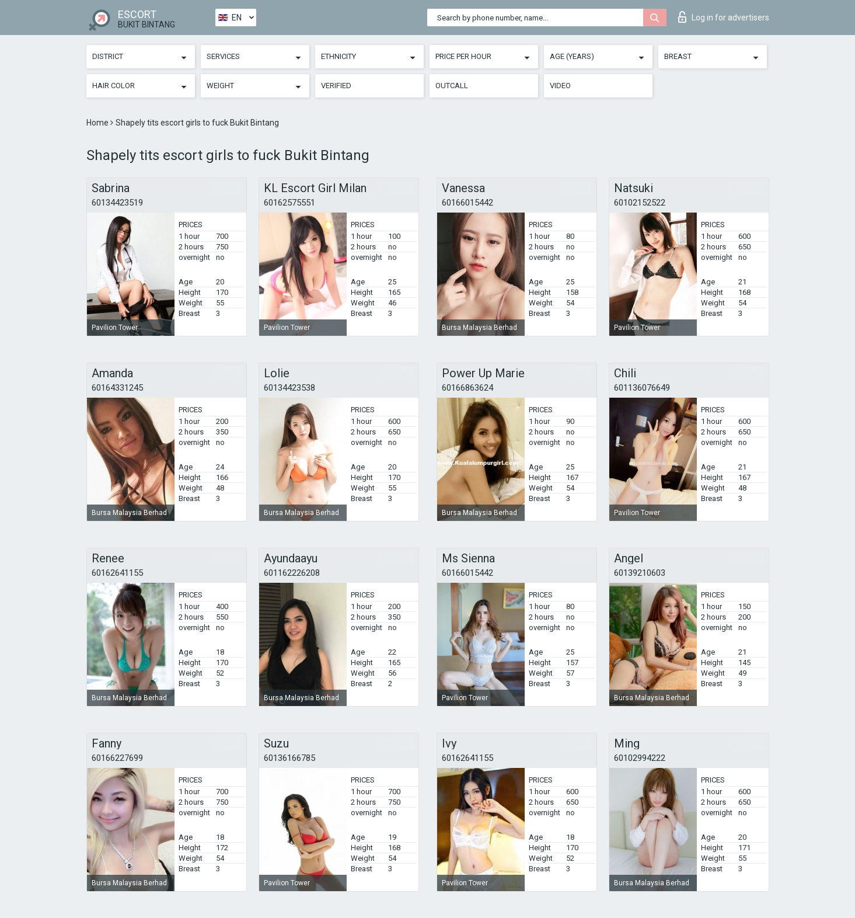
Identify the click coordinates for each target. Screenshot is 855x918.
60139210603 (639, 573)
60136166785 (289, 758)
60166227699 (117, 758)
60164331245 (117, 387)
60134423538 (289, 387)
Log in (723, 17)
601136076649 (642, 387)
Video (560, 85)
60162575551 (289, 202)
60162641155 (117, 573)
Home (98, 122)
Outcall (451, 85)
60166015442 (467, 202)
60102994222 (639, 758)
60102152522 (639, 202)
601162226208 (292, 573)
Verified (336, 85)
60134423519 (117, 202)
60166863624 (467, 387)
